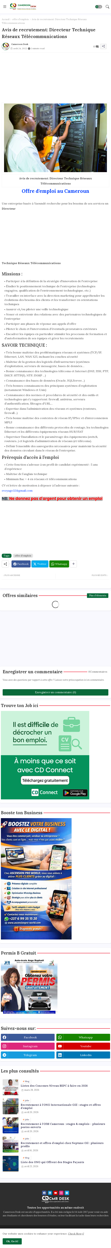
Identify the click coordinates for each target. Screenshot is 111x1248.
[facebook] (44, 1193)
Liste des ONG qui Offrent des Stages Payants (52, 1162)
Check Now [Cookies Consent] (75, 1233)
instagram (30, 1046)
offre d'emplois (20, 19)
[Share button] (73, 563)
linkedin (86, 1055)
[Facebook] (21, 563)
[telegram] (67, 1193)
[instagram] (61, 1193)
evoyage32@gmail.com (17, 490)
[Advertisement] (55, 77)
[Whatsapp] (59, 563)
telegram (30, 1055)
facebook (30, 1037)
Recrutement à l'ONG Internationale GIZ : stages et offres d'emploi (61, 1106)
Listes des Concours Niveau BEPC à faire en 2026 (54, 1085)
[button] (98, 6)
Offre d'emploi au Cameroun (55, 191)
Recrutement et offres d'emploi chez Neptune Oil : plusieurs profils (62, 1145)
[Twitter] (39, 563)
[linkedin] (50, 1193)
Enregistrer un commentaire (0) (55, 692)
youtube (85, 1046)
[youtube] (55, 1193)
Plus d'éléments (97, 595)
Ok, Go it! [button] (12, 1241)
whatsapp (86, 1037)
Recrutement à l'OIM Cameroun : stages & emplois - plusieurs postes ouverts (63, 1125)
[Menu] (5, 6)
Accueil (5, 19)
